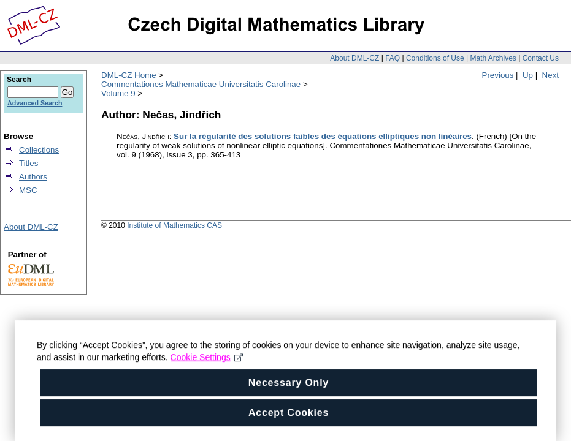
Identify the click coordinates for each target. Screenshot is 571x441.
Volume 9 (118, 93)
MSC (28, 190)
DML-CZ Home (128, 75)
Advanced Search (34, 103)
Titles (28, 163)
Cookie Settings (207, 365)
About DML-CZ (354, 58)
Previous (498, 75)
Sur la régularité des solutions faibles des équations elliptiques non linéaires (323, 136)
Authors (33, 176)
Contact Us (541, 58)
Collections (39, 149)
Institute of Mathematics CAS (174, 225)
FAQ (392, 58)
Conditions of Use (435, 58)
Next (550, 75)
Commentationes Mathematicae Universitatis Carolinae (201, 84)
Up (528, 75)
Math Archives (493, 58)
